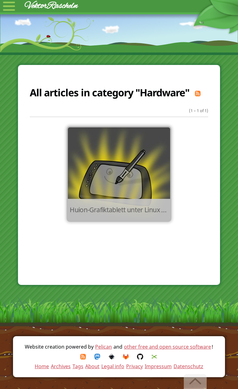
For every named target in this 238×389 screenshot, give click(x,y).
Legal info (112, 366)
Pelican (103, 346)
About (92, 366)
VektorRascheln (51, 6)
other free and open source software (167, 346)
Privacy (134, 366)
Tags (78, 366)
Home (42, 366)
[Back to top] (195, 381)
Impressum (158, 366)
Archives (61, 366)
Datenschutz (188, 366)
